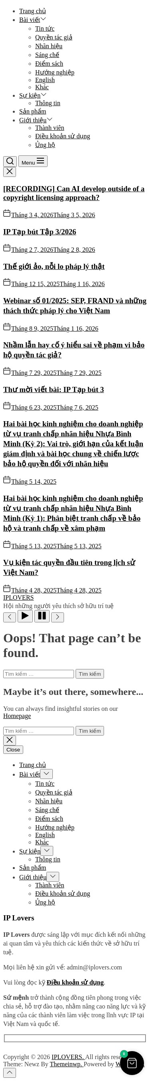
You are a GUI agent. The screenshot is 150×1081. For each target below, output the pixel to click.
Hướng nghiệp (54, 72)
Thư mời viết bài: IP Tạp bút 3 (53, 389)
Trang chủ (32, 11)
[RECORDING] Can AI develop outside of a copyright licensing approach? (73, 193)
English (45, 80)
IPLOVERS (18, 597)
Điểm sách (49, 63)
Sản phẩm (32, 111)
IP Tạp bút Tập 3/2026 (39, 232)
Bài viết (32, 19)
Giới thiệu (36, 120)
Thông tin (47, 103)
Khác (42, 87)
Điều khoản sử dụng (62, 136)
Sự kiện (33, 95)
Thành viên (49, 127)
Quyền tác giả (53, 37)
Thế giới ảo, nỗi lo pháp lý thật (54, 266)
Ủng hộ (45, 144)
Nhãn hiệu (48, 46)
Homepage (17, 715)
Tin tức (44, 28)
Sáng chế (47, 54)
